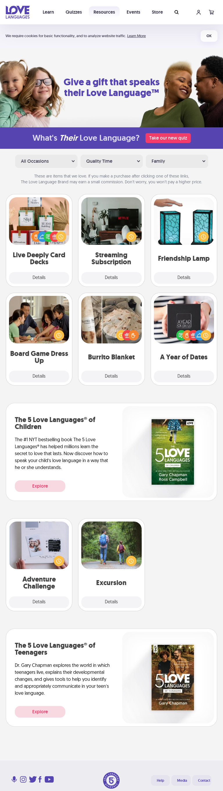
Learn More (136, 35)
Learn (48, 12)
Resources (104, 12)
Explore (40, 486)
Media (182, 780)
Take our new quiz (168, 138)
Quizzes (74, 12)
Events (133, 12)
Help (160, 780)
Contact (204, 780)
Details (39, 278)
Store (157, 12)
